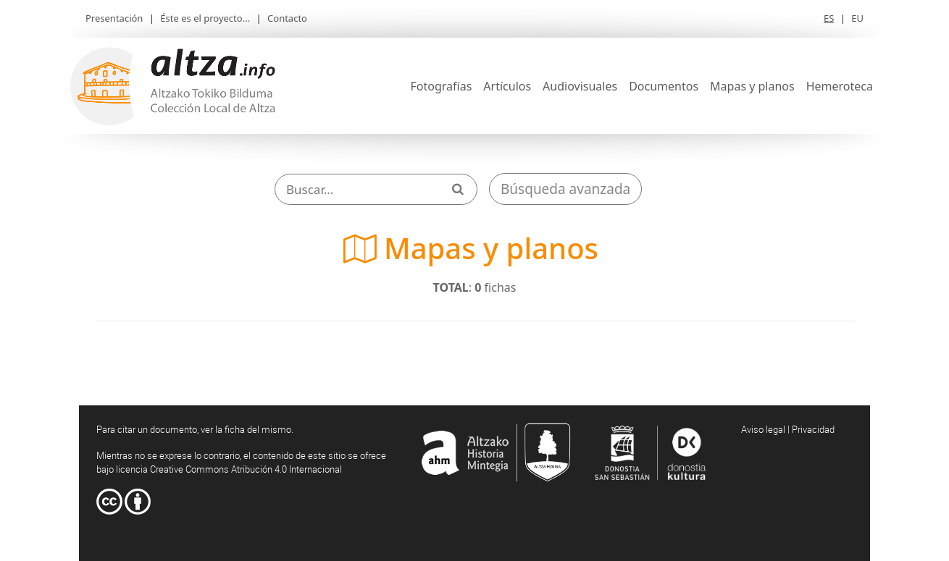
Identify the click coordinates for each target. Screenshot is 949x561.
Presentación (114, 18)
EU (857, 18)
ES (829, 18)
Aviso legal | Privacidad (788, 429)
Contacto (287, 18)
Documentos (663, 86)
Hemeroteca (839, 86)
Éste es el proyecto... (205, 18)
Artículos (507, 86)
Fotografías (441, 86)
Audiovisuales (580, 86)
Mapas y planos (752, 86)
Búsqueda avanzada (565, 189)
